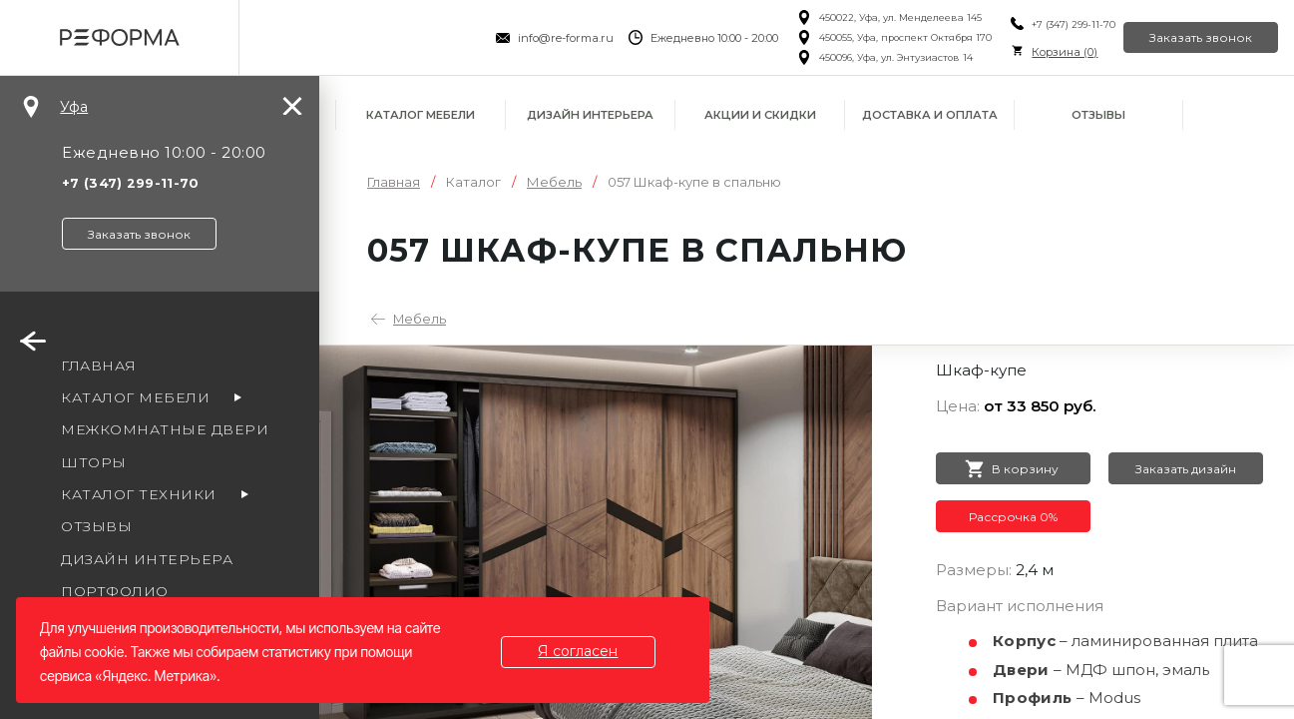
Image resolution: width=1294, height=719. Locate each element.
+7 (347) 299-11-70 (1040, 24)
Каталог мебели (420, 115)
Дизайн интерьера (590, 115)
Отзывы (1098, 115)
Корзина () (1032, 52)
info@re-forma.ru (532, 38)
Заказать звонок (1188, 38)
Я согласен (592, 651)
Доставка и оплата (930, 115)
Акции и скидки (760, 115)
